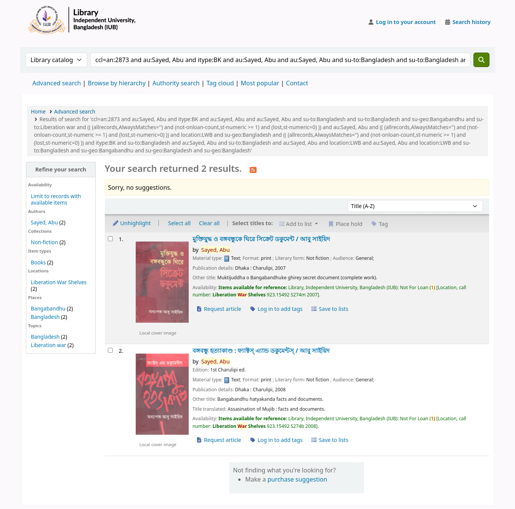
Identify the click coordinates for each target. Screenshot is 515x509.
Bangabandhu (48, 308)
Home (38, 111)
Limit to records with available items (56, 199)
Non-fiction (44, 242)
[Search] (481, 60)
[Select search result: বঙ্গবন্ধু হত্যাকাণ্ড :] (110, 350)
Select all (179, 223)
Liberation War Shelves (59, 282)
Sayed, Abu (44, 222)
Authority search (176, 83)
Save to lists (329, 308)
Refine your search (60, 169)
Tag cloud (220, 83)
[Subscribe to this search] (253, 169)
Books (38, 262)
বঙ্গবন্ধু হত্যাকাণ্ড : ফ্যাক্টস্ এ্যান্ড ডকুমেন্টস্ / (261, 350)
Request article (218, 308)
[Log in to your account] (402, 22)
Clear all (209, 223)
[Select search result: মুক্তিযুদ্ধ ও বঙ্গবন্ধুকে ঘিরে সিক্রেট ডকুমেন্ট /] (110, 238)
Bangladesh (45, 316)
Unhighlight (131, 223)
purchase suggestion (297, 479)
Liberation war (48, 345)
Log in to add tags (276, 308)
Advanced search (56, 83)
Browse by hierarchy (117, 83)
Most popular (260, 83)
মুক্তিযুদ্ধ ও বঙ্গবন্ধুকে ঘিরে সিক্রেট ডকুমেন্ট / (261, 239)
